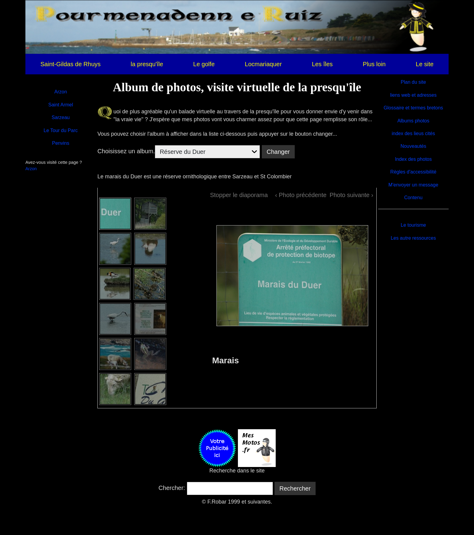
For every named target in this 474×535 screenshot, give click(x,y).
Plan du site (413, 82)
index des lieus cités (413, 133)
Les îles (322, 64)
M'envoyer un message (413, 184)
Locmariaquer (263, 64)
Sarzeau (61, 117)
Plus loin (374, 64)
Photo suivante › (351, 195)
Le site (424, 64)
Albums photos (413, 120)
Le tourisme (413, 225)
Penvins (60, 143)
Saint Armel (60, 104)
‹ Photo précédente (300, 195)
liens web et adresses (413, 95)
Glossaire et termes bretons (413, 107)
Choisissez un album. (126, 151)
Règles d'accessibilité (413, 171)
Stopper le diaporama (239, 195)
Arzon (60, 91)
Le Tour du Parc (61, 130)
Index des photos (413, 159)
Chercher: (171, 488)
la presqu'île (147, 64)
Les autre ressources (413, 238)
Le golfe (204, 64)
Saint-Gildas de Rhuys (71, 64)
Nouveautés (413, 146)
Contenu (413, 197)
